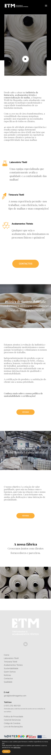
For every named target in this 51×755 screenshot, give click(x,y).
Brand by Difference (33, 750)
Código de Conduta (12, 723)
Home (6, 655)
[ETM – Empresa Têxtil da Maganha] (16, 5)
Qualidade (8, 682)
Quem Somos (10, 672)
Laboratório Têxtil (11, 658)
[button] (46, 5)
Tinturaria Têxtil (10, 662)
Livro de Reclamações (13, 726)
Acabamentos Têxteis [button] (22, 223)
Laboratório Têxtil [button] (18, 162)
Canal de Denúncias (12, 720)
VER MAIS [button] (25, 412)
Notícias (7, 675)
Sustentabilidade (11, 668)
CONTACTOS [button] (25, 264)
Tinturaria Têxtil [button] (16, 194)
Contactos (8, 678)
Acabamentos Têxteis (13, 665)
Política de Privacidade (13, 716)
